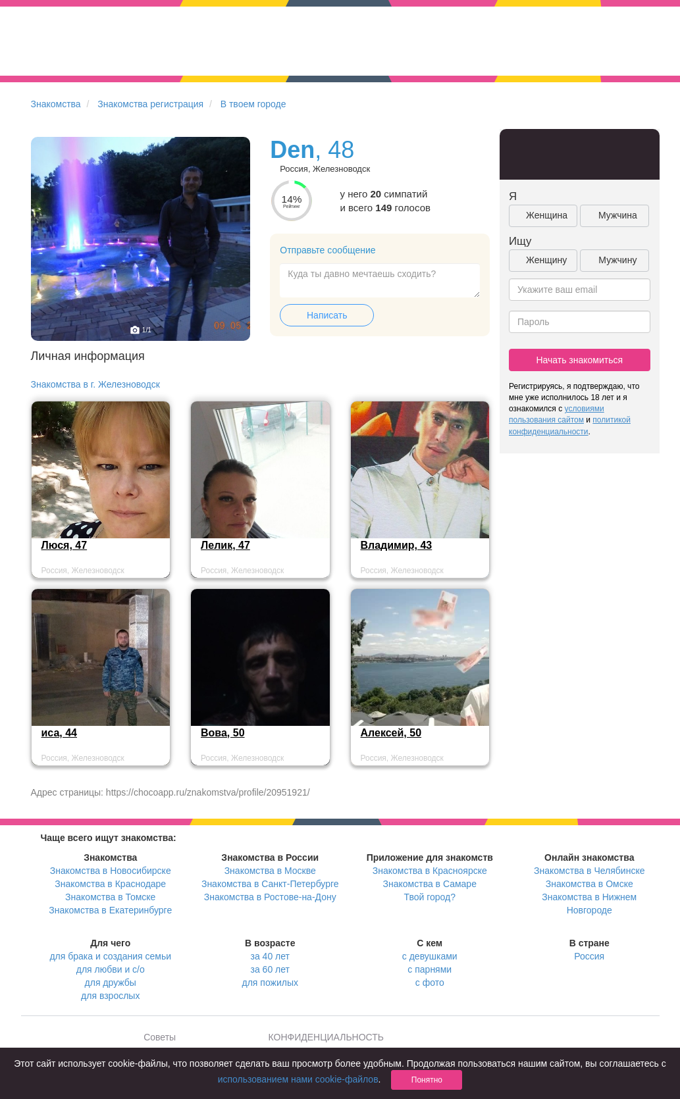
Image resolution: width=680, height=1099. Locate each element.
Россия (589, 956)
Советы (160, 1037)
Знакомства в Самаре (430, 884)
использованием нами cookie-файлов (298, 1079)
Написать (327, 315)
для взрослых (110, 995)
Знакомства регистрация (150, 104)
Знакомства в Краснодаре (110, 884)
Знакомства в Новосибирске (110, 870)
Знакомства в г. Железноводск (95, 384)
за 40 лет (270, 956)
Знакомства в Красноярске (430, 870)
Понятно (426, 1080)
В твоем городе (253, 104)
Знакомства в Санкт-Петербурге (270, 884)
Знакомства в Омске (589, 884)
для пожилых (270, 982)
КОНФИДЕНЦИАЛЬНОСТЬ (326, 1037)
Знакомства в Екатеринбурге (110, 910)
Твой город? (430, 897)
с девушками (430, 956)
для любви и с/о (110, 969)
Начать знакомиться (579, 360)
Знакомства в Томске (110, 897)
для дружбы (110, 982)
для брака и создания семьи (110, 956)
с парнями (429, 969)
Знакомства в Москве (270, 870)
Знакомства (56, 104)
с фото (429, 982)
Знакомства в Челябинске (589, 870)
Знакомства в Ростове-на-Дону (270, 897)
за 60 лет (270, 969)
